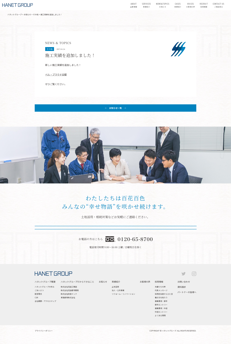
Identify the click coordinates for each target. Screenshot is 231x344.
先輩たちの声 (160, 292)
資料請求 (181, 292)
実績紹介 (177, 5)
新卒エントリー (161, 310)
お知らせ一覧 (115, 107)
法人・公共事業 (118, 296)
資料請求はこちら (147, 229)
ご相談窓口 (218, 5)
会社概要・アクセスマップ (45, 307)
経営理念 (38, 300)
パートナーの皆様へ (186, 298)
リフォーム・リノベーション (123, 300)
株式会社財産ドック (69, 300)
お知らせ (163, 5)
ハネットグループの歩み (44, 292)
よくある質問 (160, 321)
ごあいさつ (39, 296)
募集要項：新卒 (161, 307)
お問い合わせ (183, 287)
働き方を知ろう (161, 303)
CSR (36, 303)
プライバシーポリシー (44, 336)
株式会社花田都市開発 (70, 296)
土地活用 (115, 292)
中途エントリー (161, 317)
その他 (35, 14)
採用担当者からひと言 (164, 300)
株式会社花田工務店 (69, 292)
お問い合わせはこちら (84, 229)
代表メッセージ (161, 296)
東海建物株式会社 (68, 303)
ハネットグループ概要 (45, 287)
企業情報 (133, 5)
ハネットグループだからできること (77, 287)
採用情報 (204, 5)
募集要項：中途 (161, 314)
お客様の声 (190, 5)
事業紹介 (146, 5)
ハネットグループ (14, 14)
